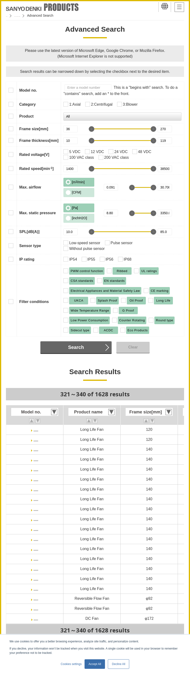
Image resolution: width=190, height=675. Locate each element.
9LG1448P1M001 (36, 569)
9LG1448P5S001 (36, 589)
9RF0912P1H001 (36, 598)
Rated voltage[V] (34, 155)
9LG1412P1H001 (36, 459)
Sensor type (30, 246)
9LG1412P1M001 (36, 469)
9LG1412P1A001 (36, 449)
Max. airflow (30, 187)
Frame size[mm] (33, 129)
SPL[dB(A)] (29, 232)
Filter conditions (34, 302)
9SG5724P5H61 (36, 618)
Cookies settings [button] (71, 664)
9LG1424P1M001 (36, 519)
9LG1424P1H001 (36, 509)
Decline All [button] (118, 664)
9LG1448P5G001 (36, 579)
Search (76, 347)
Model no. (28, 90)
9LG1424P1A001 (36, 499)
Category (27, 104)
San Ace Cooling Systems (41, 15)
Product (26, 116)
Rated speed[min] (36, 168)
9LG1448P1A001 (36, 549)
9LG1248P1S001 (36, 439)
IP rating (26, 259)
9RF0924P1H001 (36, 608)
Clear (133, 347)
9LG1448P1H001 (36, 559)
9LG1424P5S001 (36, 539)
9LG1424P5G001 (36, 529)
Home (10, 15)
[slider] (91, 129)
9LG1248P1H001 (36, 429)
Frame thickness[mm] (38, 141)
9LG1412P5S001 (36, 489)
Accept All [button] (95, 664)
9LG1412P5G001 (36, 479)
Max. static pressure (37, 213)
